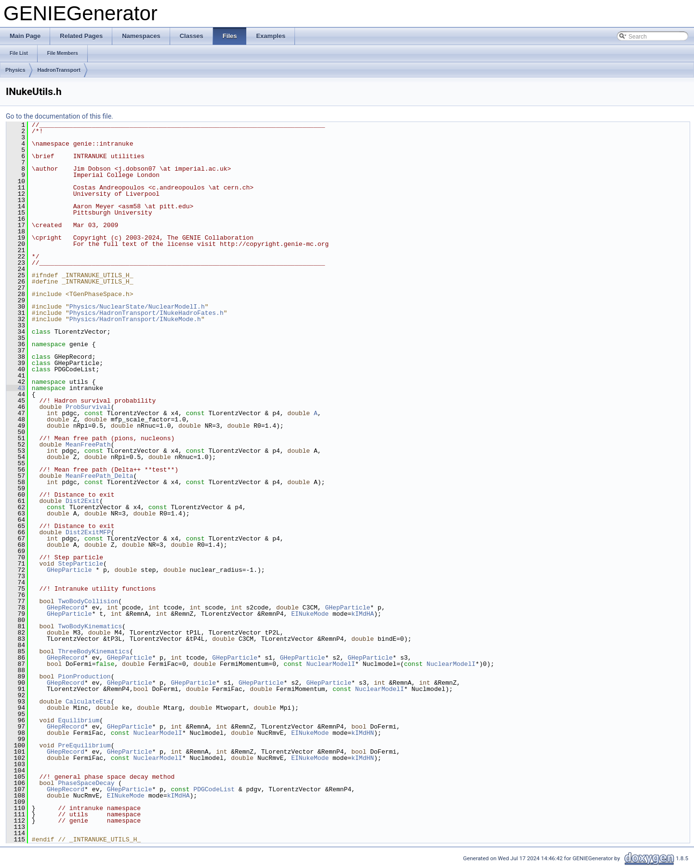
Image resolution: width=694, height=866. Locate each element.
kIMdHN (362, 733)
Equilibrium (78, 720)
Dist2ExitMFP (88, 532)
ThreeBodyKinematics (93, 651)
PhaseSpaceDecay (86, 783)
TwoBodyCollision (88, 601)
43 (15, 388)
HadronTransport (59, 70)
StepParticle (80, 563)
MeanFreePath (88, 444)
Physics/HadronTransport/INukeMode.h (135, 319)
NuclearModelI (330, 664)
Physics (15, 70)
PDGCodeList (214, 789)
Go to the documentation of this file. (59, 116)
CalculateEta (88, 701)
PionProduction (84, 676)
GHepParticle (69, 570)
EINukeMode (310, 613)
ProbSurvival (88, 407)
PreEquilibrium (84, 745)
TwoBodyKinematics (90, 626)
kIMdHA (362, 613)
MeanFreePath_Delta (99, 476)
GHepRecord (65, 607)
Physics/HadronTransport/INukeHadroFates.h (146, 313)
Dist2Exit (82, 501)
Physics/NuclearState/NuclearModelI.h (137, 306)
